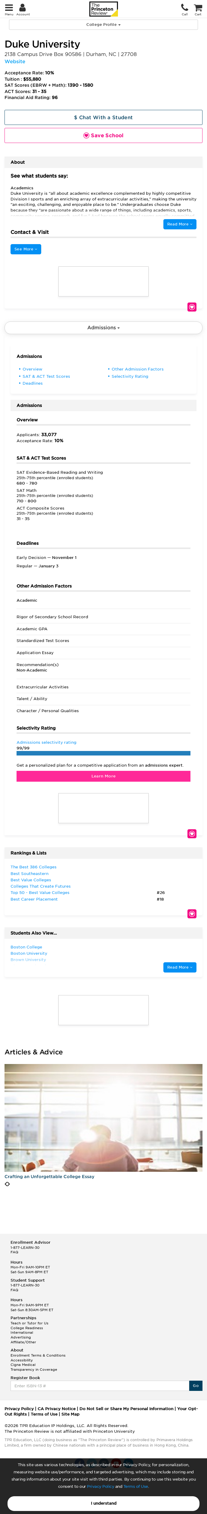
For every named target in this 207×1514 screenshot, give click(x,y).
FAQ (14, 1252)
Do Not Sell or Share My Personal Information (126, 1409)
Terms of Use (135, 1486)
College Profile (103, 24)
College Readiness (27, 1328)
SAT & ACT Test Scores (46, 376)
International (22, 1332)
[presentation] (6, 1184)
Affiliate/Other (23, 1342)
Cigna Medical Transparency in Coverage (34, 1367)
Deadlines (33, 383)
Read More (180, 224)
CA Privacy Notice (57, 1409)
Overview (32, 369)
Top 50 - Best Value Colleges (40, 892)
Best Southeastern (29, 873)
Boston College (26, 947)
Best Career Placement (34, 899)
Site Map (70, 1414)
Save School (191, 307)
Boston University (29, 953)
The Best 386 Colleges (34, 867)
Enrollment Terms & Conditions (38, 1355)
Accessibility (22, 1360)
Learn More (103, 776)
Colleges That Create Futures (41, 886)
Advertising (21, 1337)
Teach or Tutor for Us (29, 1323)
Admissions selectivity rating (46, 742)
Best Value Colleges (31, 880)
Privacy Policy (100, 1486)
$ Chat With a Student (103, 117)
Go (196, 1385)
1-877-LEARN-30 (25, 1248)
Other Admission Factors (138, 369)
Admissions (103, 327)
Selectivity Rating (130, 376)
